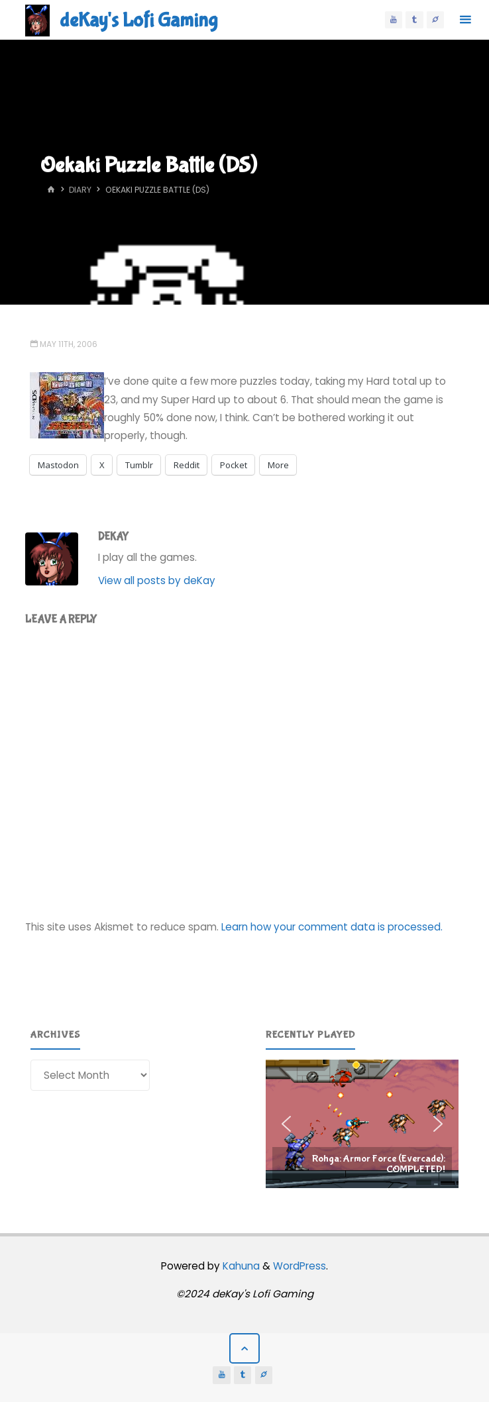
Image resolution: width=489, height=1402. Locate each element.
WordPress (299, 1266)
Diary (80, 189)
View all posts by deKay (156, 580)
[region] (362, 1124)
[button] (362, 1124)
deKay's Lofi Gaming (138, 20)
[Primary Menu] (465, 20)
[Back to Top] (244, 1348)
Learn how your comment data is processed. (332, 927)
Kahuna (240, 1266)
